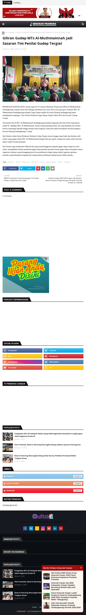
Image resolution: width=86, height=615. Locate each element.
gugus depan (51, 162)
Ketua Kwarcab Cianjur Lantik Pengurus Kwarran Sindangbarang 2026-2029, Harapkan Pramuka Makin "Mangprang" (66, 596)
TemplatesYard (36, 611)
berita (18, 162)
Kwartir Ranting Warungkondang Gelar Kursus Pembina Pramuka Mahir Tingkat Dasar (45, 456)
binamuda (25, 162)
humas (59, 162)
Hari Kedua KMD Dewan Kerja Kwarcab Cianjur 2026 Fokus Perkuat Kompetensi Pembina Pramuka (64, 576)
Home (5, 32)
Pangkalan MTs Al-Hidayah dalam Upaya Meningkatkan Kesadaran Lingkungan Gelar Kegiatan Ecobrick (48, 434)
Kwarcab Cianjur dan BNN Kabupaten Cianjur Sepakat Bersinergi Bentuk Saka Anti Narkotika (63, 586)
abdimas (11, 162)
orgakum (11, 32)
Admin (6, 49)
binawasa (34, 162)
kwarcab (44, 490)
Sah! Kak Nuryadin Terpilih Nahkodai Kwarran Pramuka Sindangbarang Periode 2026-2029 (66, 605)
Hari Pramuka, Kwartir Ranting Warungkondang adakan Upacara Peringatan (47, 444)
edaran (42, 162)
